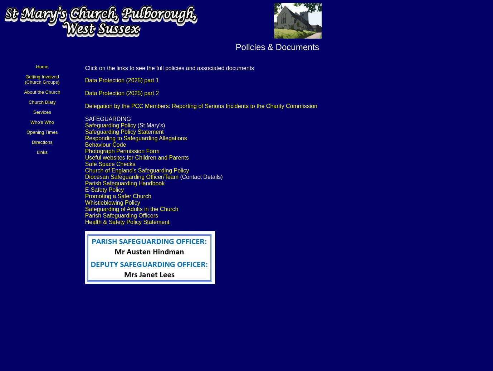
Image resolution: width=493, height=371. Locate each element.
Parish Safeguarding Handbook (125, 183)
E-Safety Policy (104, 190)
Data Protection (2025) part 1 (122, 80)
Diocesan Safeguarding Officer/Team (132, 177)
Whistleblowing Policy (112, 203)
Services (42, 112)
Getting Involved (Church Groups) (42, 79)
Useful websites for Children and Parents (137, 158)
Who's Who (42, 122)
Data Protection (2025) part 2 (122, 93)
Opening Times (42, 132)
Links (42, 152)
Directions (42, 142)
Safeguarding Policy (110, 125)
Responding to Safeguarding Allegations (136, 138)
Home (42, 66)
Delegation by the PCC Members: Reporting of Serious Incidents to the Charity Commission (201, 106)
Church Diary (42, 102)
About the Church (42, 92)
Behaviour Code (105, 145)
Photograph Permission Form (122, 151)
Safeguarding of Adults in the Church (132, 209)
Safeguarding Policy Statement (124, 132)
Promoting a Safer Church (118, 196)
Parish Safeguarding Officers (121, 216)
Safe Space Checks (110, 164)
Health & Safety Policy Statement (127, 222)
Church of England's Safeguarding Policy (137, 170)
